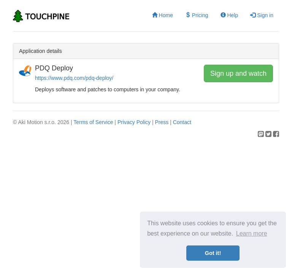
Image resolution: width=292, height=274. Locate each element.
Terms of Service (93, 122)
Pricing (196, 15)
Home (162, 15)
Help (229, 15)
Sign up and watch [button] (238, 73)
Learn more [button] (251, 233)
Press (161, 122)
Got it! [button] (213, 253)
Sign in (261, 15)
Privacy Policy (134, 122)
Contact (182, 122)
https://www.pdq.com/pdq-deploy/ (74, 78)
